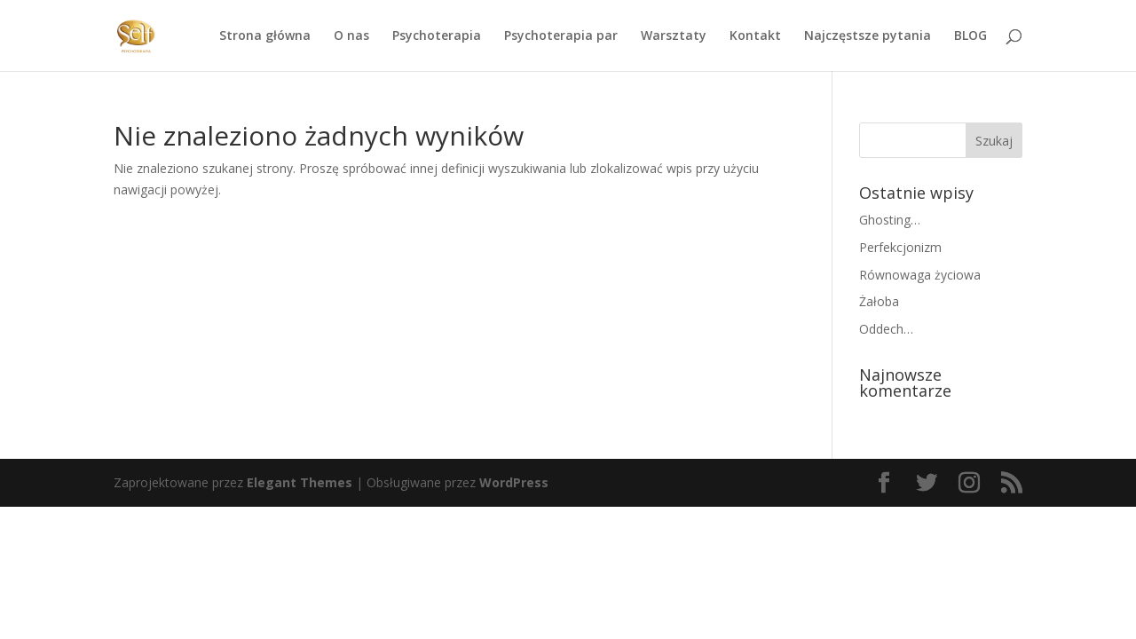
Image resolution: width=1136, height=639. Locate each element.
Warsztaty (673, 36)
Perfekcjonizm (900, 247)
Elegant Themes (299, 482)
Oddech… (886, 328)
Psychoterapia (436, 36)
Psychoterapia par (561, 36)
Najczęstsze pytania (867, 36)
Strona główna (265, 36)
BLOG (970, 36)
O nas (351, 36)
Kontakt (755, 36)
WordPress (513, 482)
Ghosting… (889, 219)
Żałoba (879, 301)
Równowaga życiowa (920, 274)
